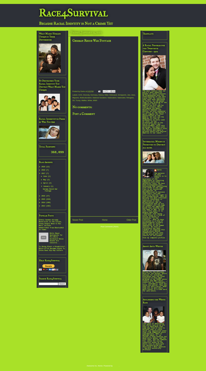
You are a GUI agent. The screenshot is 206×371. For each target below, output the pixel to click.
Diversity (86, 95)
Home (105, 220)
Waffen (84, 100)
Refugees (130, 98)
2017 (43, 173)
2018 (43, 170)
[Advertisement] (104, 195)
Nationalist (121, 98)
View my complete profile (154, 238)
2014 (43, 202)
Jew (128, 95)
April (46, 183)
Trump (78, 100)
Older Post (131, 220)
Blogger (116, 366)
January (47, 186)
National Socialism (100, 98)
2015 (43, 199)
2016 (43, 196)
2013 (43, 206)
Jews (133, 95)
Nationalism (112, 98)
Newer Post (77, 220)
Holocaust (113, 95)
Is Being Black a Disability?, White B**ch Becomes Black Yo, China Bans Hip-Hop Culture (52, 248)
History (101, 95)
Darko (159, 170)
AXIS (80, 95)
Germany (94, 95)
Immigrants (122, 95)
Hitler (106, 95)
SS (73, 100)
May (45, 180)
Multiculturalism (86, 98)
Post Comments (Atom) (109, 227)
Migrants (75, 98)
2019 (43, 167)
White (90, 100)
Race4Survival (73, 13)
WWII (95, 100)
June (45, 176)
